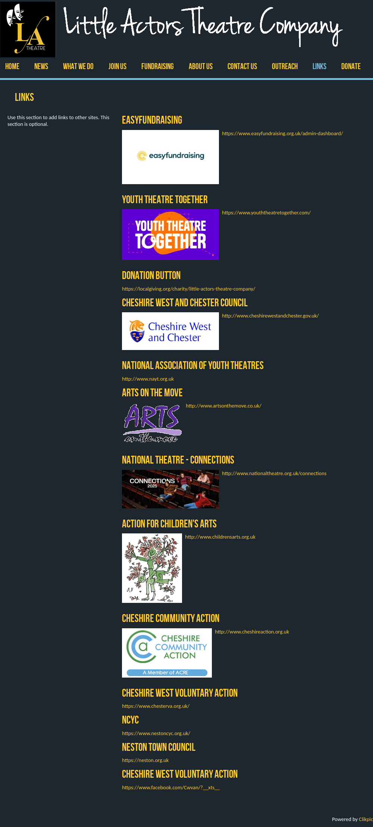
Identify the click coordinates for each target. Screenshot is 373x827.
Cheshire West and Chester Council (185, 302)
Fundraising (157, 66)
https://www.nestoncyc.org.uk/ (156, 733)
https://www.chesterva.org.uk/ (155, 706)
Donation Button (151, 275)
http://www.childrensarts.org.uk (220, 536)
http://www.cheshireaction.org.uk (252, 631)
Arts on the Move (152, 392)
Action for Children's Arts (169, 523)
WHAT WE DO (78, 66)
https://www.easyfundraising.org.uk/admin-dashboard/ (282, 133)
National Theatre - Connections (178, 459)
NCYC (130, 719)
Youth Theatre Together (165, 199)
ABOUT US (201, 66)
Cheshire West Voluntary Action (180, 693)
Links (319, 66)
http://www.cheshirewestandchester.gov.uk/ (270, 315)
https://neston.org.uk (145, 760)
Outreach (285, 66)
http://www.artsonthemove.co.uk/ (223, 405)
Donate (351, 66)
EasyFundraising (152, 120)
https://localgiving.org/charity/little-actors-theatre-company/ (188, 288)
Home (12, 66)
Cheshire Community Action (170, 618)
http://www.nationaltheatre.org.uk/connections (274, 473)
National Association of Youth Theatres (193, 365)
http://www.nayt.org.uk (148, 378)
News (41, 66)
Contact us (242, 66)
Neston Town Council (158, 747)
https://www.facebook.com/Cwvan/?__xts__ (171, 787)
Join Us (117, 66)
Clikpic (366, 819)
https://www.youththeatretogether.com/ (266, 212)
